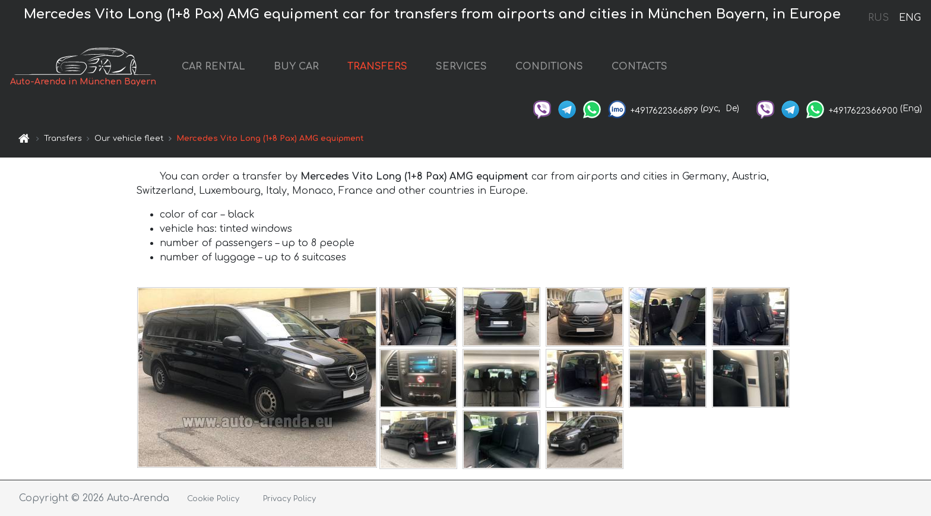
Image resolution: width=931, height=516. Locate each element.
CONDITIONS (549, 66)
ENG (909, 17)
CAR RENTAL (213, 66)
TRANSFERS (377, 66)
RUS (878, 17)
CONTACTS (639, 66)
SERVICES (461, 66)
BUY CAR (296, 66)
